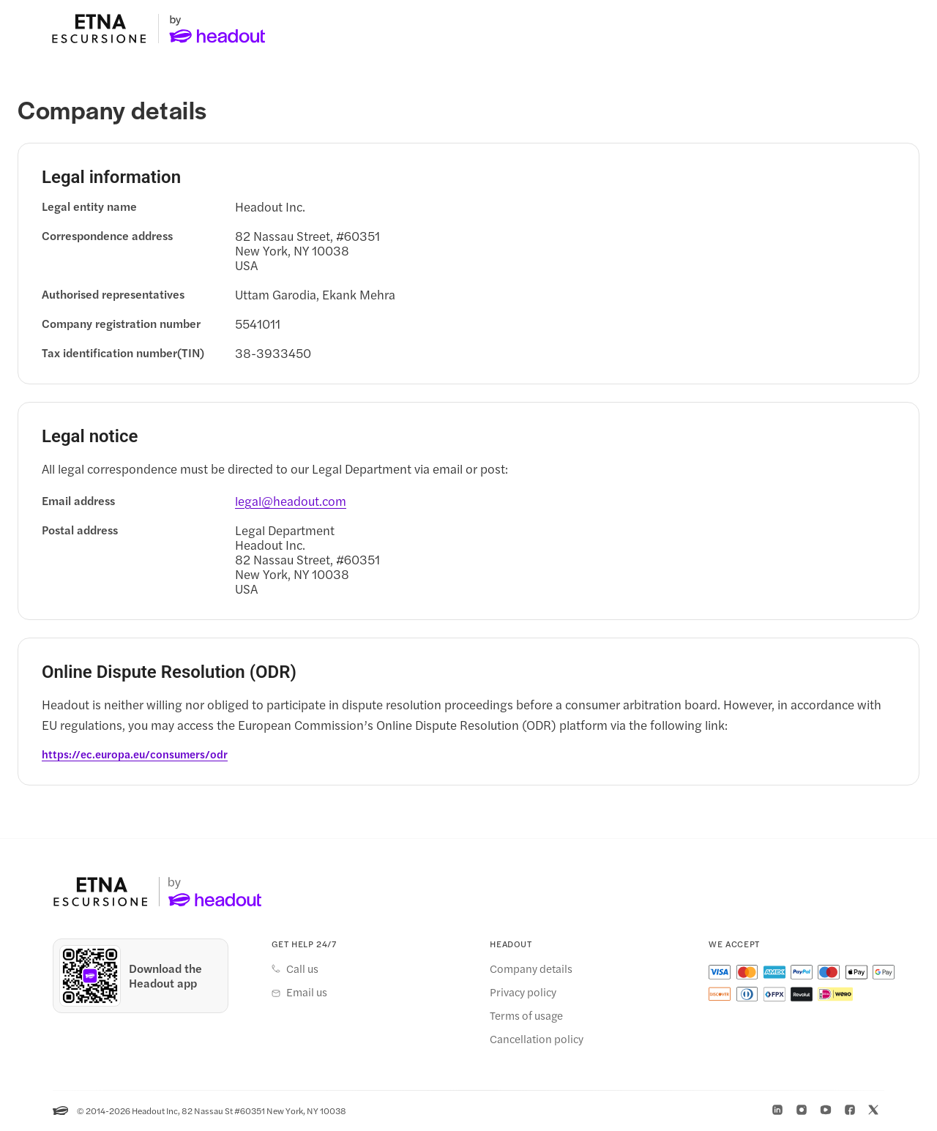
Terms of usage (526, 1016)
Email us (306, 992)
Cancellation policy (536, 1039)
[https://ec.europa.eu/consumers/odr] (135, 754)
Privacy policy (523, 992)
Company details (531, 969)
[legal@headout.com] (290, 501)
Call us (302, 969)
